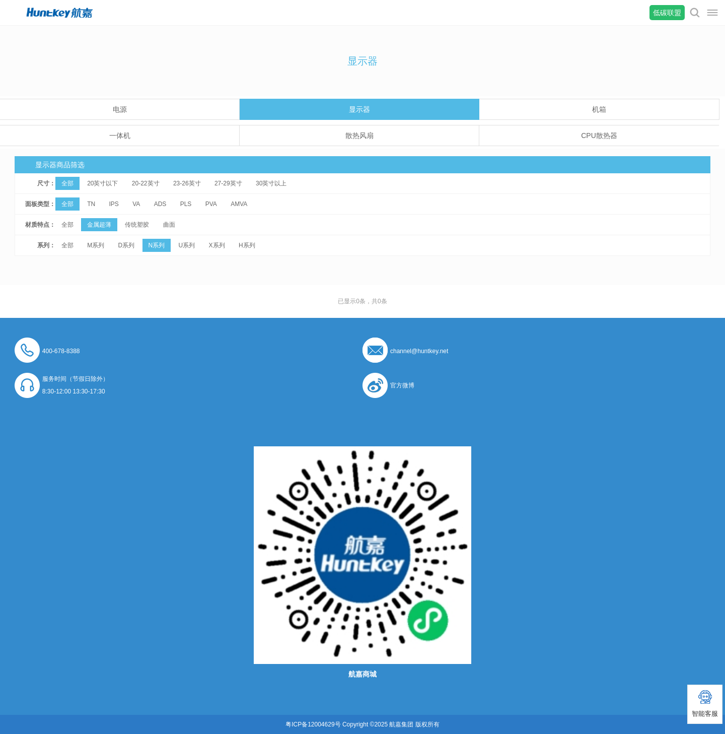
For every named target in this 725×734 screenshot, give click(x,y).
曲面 (169, 224)
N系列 (157, 245)
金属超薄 (99, 224)
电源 (120, 109)
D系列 (126, 245)
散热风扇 (359, 135)
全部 (67, 183)
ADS (160, 204)
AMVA (239, 204)
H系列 (247, 245)
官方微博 (402, 385)
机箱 (599, 109)
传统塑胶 (137, 224)
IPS (113, 204)
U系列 (187, 245)
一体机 (119, 135)
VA (136, 204)
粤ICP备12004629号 (312, 724)
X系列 (217, 245)
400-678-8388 (61, 351)
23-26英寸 (187, 183)
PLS (186, 204)
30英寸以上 (271, 183)
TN (91, 204)
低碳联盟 (667, 13)
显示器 (359, 109)
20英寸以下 (102, 183)
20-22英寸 (146, 183)
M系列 (95, 245)
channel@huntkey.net (419, 351)
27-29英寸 (228, 183)
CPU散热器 (599, 135)
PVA (211, 204)
